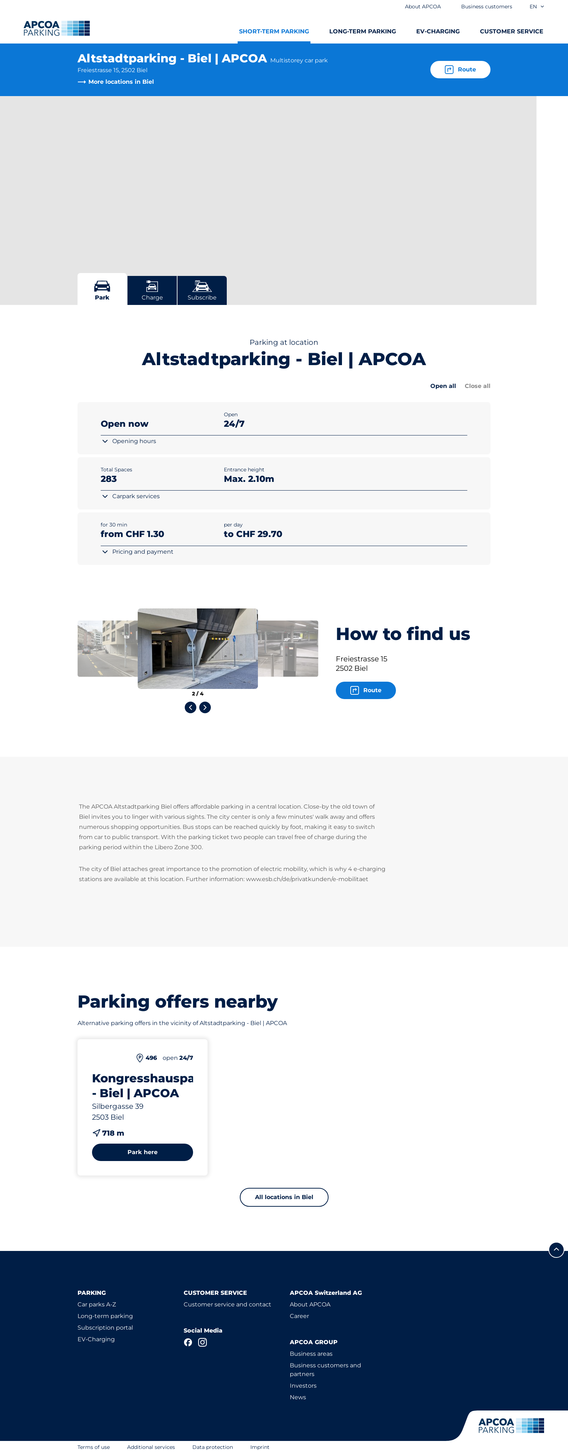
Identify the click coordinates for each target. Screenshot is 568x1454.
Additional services (151, 1447)
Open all (443, 386)
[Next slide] (205, 707)
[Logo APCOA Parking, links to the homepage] (56, 28)
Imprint (260, 1447)
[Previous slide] (190, 707)
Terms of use (94, 1447)
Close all (477, 386)
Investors (303, 1385)
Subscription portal (105, 1327)
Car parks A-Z (97, 1304)
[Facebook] (188, 1342)
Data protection (212, 1447)
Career (299, 1316)
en (537, 6)
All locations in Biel (284, 1197)
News (298, 1397)
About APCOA (310, 1304)
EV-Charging (96, 1339)
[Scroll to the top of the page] (556, 1250)
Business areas (311, 1353)
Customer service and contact (227, 1304)
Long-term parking (105, 1316)
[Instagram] (202, 1342)
